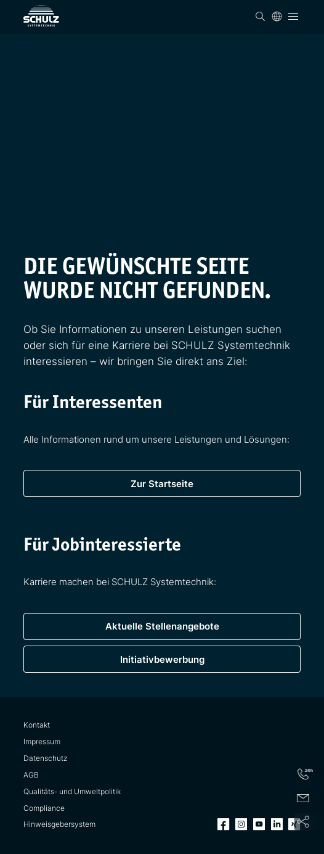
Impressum (41, 741)
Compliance (44, 808)
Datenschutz (45, 758)
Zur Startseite (162, 484)
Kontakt (36, 725)
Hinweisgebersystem (59, 824)
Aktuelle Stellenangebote (162, 626)
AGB (31, 775)
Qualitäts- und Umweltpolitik (72, 791)
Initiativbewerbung (162, 659)
